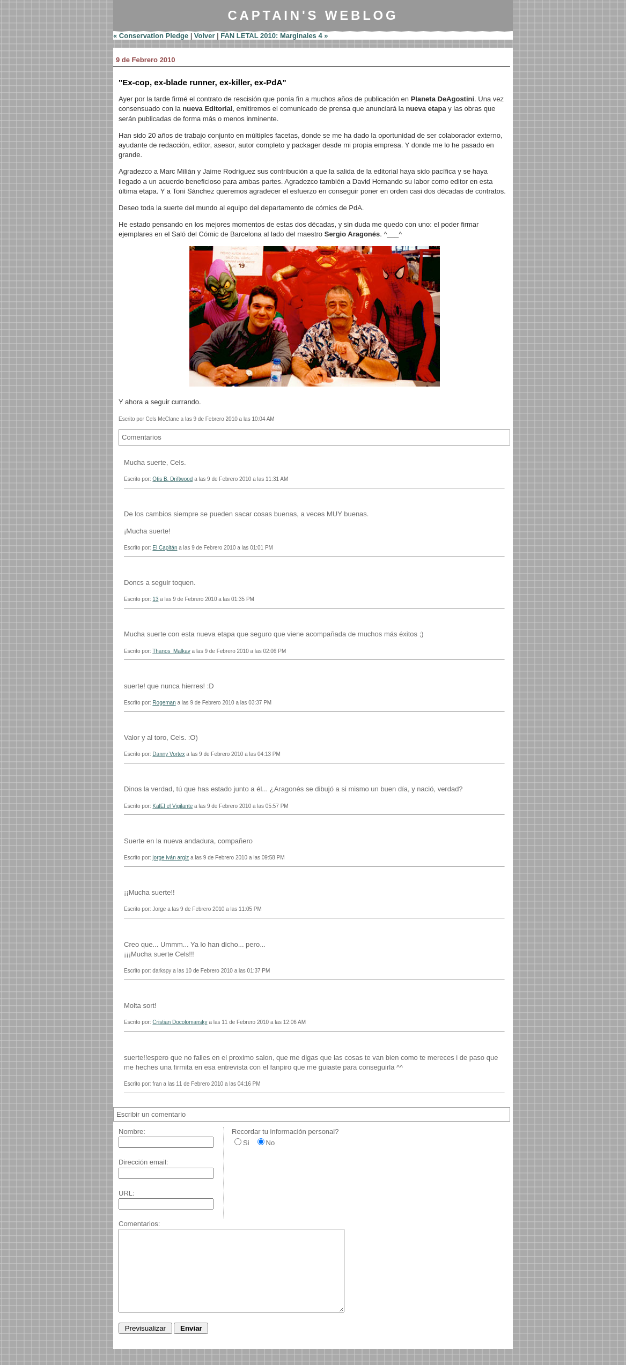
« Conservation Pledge (150, 36)
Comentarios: (139, 1224)
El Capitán (164, 548)
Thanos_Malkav (171, 651)
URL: (127, 1193)
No (270, 1143)
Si (246, 1143)
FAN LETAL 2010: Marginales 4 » (274, 36)
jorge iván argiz (170, 857)
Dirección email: (143, 1162)
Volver (204, 36)
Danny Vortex (168, 754)
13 (155, 599)
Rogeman (163, 703)
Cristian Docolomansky (179, 1022)
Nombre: (132, 1131)
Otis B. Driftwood (172, 479)
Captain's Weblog (312, 15)
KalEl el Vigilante (172, 806)
